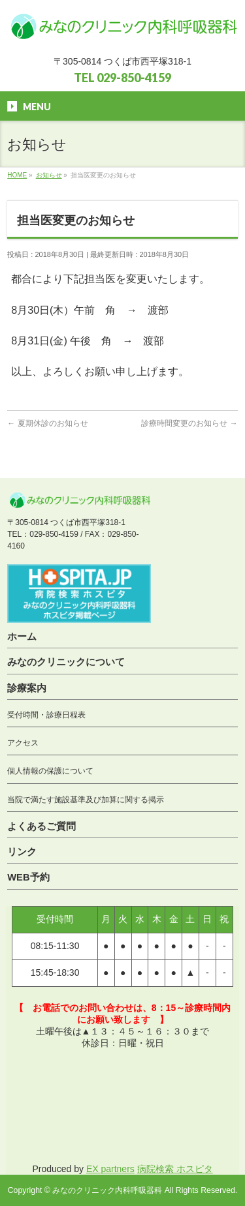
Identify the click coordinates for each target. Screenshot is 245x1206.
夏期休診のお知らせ (47, 423)
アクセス (23, 742)
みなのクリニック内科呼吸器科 (107, 1190)
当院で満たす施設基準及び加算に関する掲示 (85, 799)
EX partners (110, 1169)
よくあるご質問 (41, 826)
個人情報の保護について (50, 771)
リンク (22, 852)
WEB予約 (28, 877)
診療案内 (26, 688)
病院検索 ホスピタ (175, 1169)
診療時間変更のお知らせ (189, 423)
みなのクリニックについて (66, 662)
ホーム (22, 636)
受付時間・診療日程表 (46, 714)
